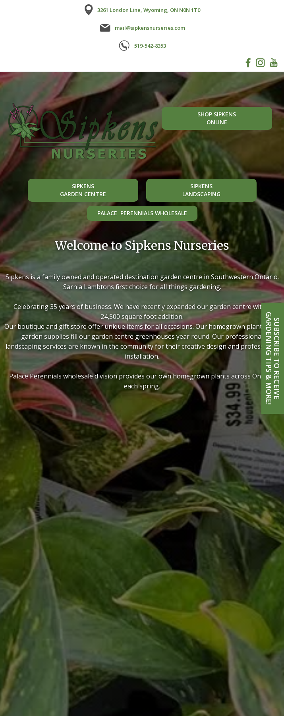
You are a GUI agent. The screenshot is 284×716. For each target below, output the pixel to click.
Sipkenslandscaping (201, 190)
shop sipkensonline (216, 118)
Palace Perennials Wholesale (142, 213)
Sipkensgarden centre (83, 190)
